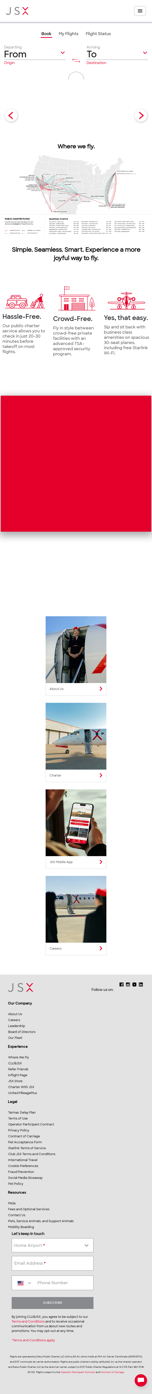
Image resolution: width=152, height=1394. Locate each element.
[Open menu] (140, 11)
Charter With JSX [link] (21, 1087)
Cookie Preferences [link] (23, 1166)
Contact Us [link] (16, 1215)
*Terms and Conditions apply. (33, 1340)
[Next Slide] (141, 115)
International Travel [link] (22, 1160)
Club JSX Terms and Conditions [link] (31, 1154)
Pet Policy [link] (15, 1184)
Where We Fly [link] (18, 1057)
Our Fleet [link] (15, 1038)
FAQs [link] (12, 1203)
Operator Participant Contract (78, 1372)
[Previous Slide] (11, 115)
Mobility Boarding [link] (21, 1227)
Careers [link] (14, 1020)
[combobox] (52, 1244)
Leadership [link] (16, 1026)
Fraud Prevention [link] (21, 1172)
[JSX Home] (17, 11)
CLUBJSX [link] (15, 1063)
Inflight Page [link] (17, 1075)
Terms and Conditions (28, 1321)
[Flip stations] (76, 60)
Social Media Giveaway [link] (25, 1178)
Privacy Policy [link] (18, 1130)
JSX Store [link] (15, 1081)
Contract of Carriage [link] (24, 1136)
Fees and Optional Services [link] (28, 1209)
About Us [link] (15, 1014)
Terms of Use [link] (18, 1118)
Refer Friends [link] (18, 1069)
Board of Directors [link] (21, 1032)
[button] (35, 55)
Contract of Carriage (112, 1372)
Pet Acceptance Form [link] (25, 1142)
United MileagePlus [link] (22, 1093)
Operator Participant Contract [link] (31, 1124)
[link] (46, 34)
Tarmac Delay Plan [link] (22, 1112)
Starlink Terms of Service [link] (27, 1148)
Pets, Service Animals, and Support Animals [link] (41, 1221)
